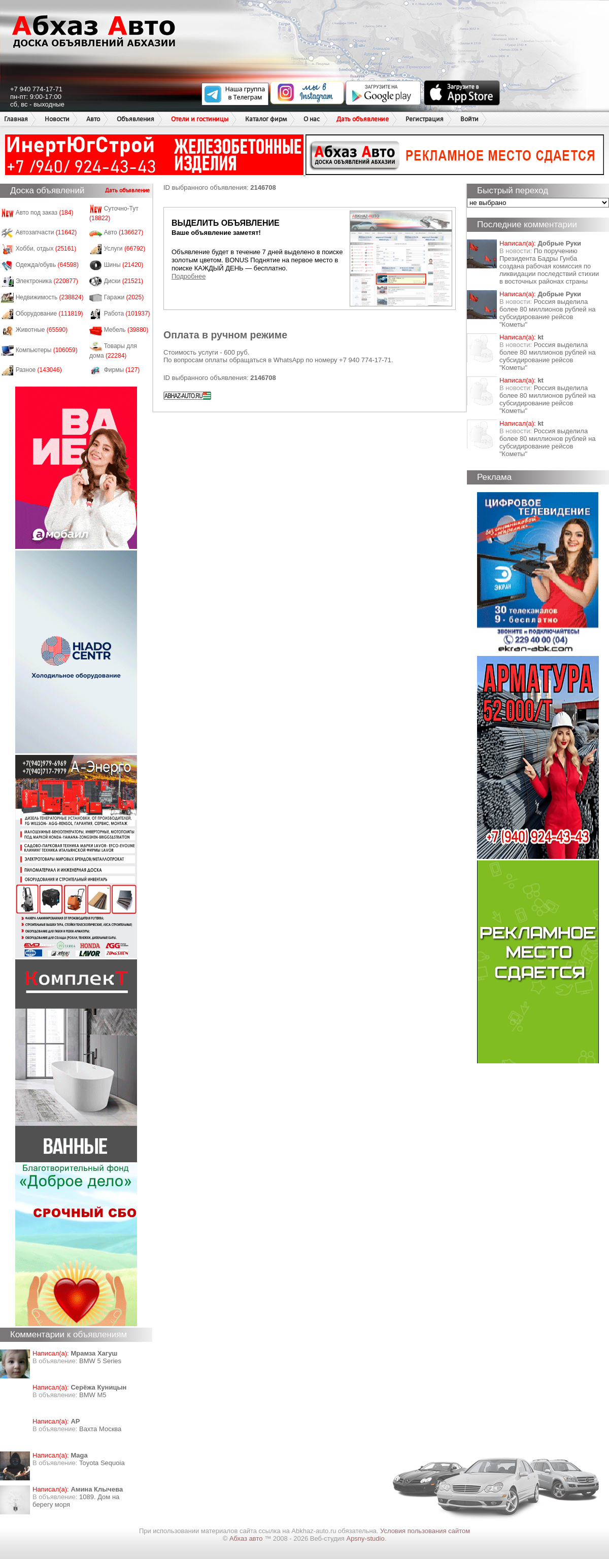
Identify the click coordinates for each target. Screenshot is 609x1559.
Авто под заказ (45, 212)
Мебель (126, 329)
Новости (57, 119)
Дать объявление (362, 119)
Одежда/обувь (47, 264)
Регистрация (424, 119)
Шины (124, 264)
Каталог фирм (266, 119)
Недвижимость (50, 297)
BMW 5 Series (100, 1361)
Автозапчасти (46, 232)
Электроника (47, 281)
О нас (311, 119)
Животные (42, 329)
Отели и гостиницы (199, 119)
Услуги (125, 248)
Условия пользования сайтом (425, 1531)
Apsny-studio (365, 1538)
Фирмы (122, 369)
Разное (39, 369)
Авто (93, 119)
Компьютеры (47, 350)
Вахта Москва (100, 1429)
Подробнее (189, 276)
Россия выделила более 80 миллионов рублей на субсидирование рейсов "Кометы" (547, 313)
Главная (16, 119)
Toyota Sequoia (102, 1463)
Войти (469, 119)
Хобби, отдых (46, 248)
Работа (127, 313)
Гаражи (124, 297)
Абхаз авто (246, 1538)
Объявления (135, 119)
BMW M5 (92, 1395)
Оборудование (49, 313)
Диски (124, 281)
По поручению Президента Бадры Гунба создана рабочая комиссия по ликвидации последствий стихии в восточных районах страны (549, 266)
